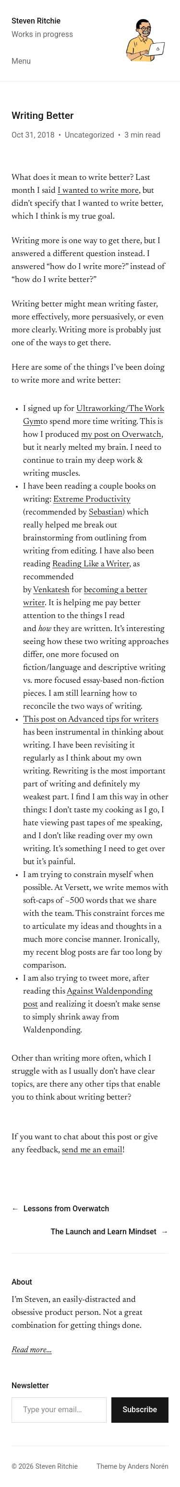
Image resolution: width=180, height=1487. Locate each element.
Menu (21, 61)
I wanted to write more (98, 191)
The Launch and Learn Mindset (103, 1231)
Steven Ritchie (36, 20)
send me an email (92, 1150)
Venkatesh (51, 590)
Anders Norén (148, 1466)
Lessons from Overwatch (66, 1208)
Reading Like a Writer (90, 564)
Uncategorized (89, 135)
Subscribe (140, 1409)
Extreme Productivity (92, 499)
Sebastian (105, 512)
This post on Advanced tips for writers (90, 719)
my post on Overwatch (121, 435)
